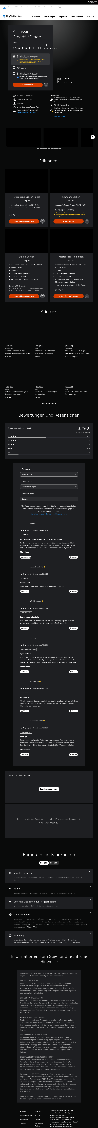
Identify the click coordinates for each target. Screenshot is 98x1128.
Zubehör (38, 7)
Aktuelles (36, 14)
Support (60, 7)
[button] (26, 110)
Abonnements (77, 14)
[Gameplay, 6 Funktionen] (49, 936)
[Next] (93, 135)
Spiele (10, 7)
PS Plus (29, 7)
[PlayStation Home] (4, 7)
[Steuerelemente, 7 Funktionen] (49, 918)
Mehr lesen (25, 550)
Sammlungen (49, 14)
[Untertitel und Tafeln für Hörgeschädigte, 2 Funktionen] (49, 901)
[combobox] (49, 472)
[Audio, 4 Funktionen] (49, 888)
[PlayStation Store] (13, 14)
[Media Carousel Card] (23, 135)
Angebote (63, 14)
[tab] (44, 860)
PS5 (16, 7)
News (46, 7)
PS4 (22, 7)
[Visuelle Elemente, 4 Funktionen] (49, 873)
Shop (52, 7)
